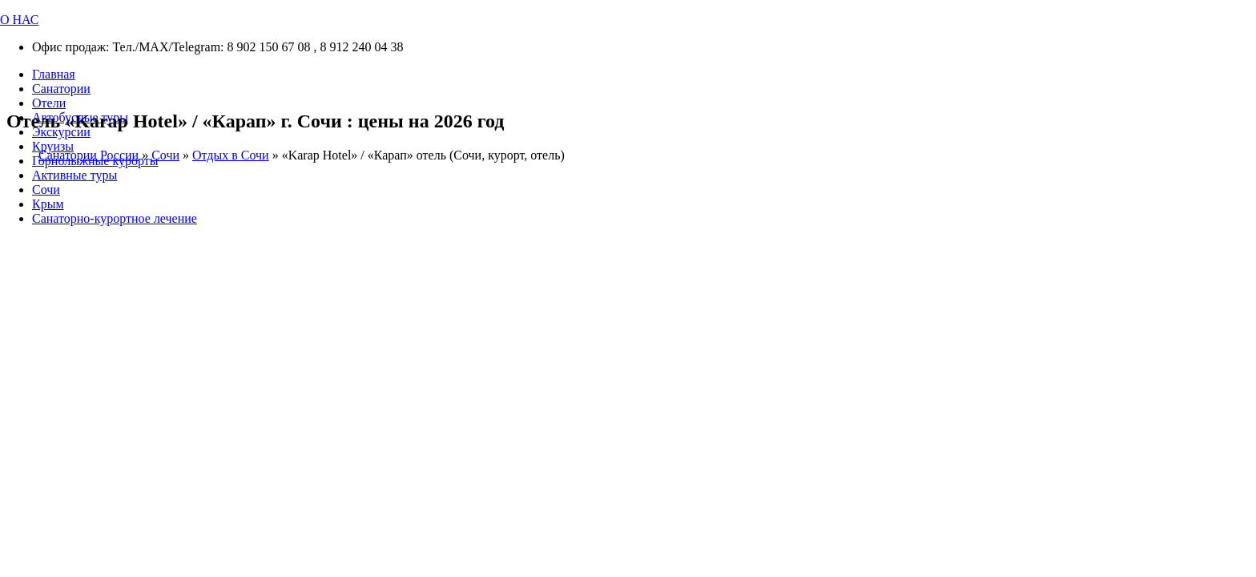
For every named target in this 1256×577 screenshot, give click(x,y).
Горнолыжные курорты (95, 160)
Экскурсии (61, 132)
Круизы (53, 146)
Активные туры (74, 175)
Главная (53, 74)
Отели (49, 103)
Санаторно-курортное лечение (114, 218)
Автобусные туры (80, 117)
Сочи (46, 189)
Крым (48, 204)
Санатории (61, 88)
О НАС (19, 19)
